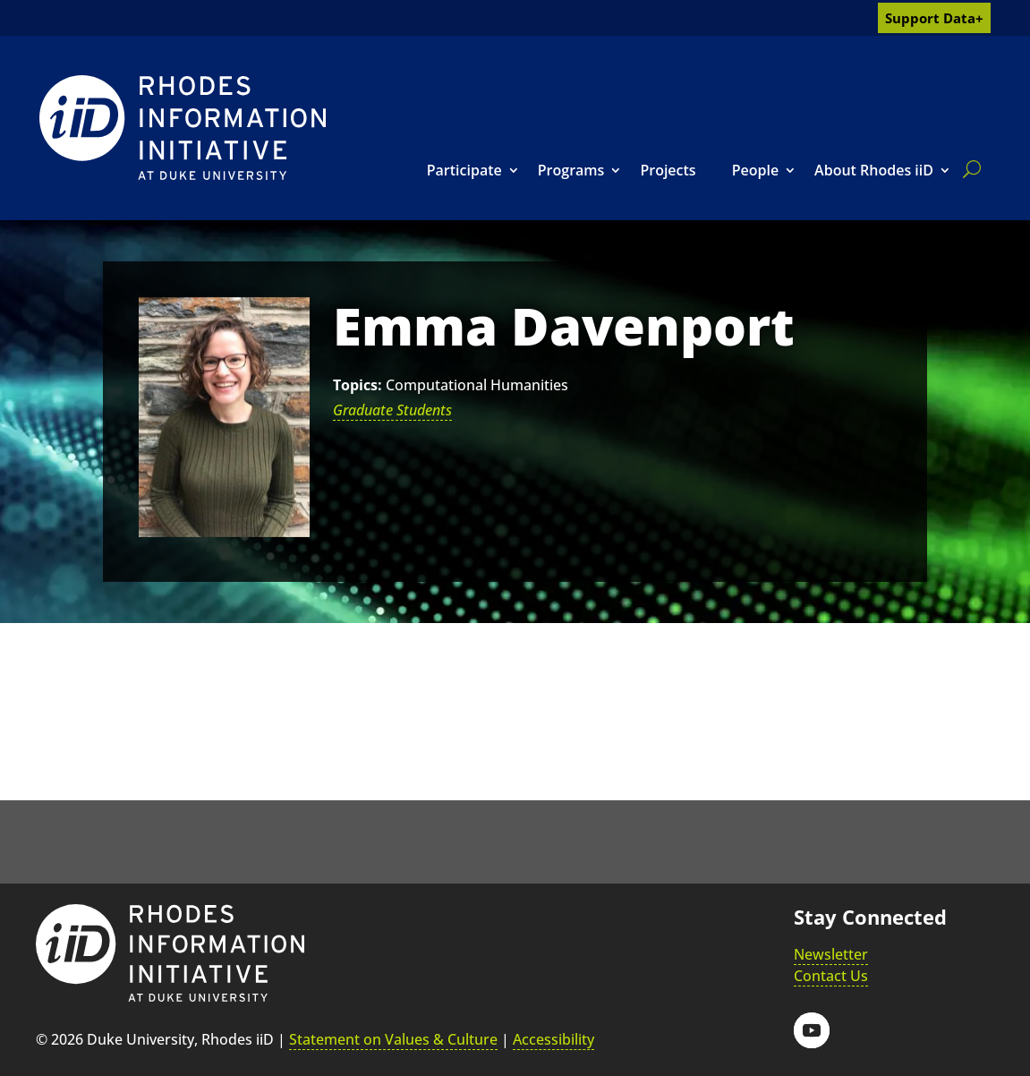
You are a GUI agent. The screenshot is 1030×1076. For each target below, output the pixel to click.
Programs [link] (571, 170)
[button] (812, 1030)
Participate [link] (464, 170)
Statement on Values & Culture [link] (393, 1039)
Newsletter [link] (831, 954)
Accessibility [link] (553, 1039)
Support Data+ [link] (934, 18)
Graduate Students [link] (392, 410)
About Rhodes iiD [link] (873, 170)
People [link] (755, 170)
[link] (182, 127)
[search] (968, 169)
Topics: (357, 385)
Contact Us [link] (831, 976)
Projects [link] (667, 170)
